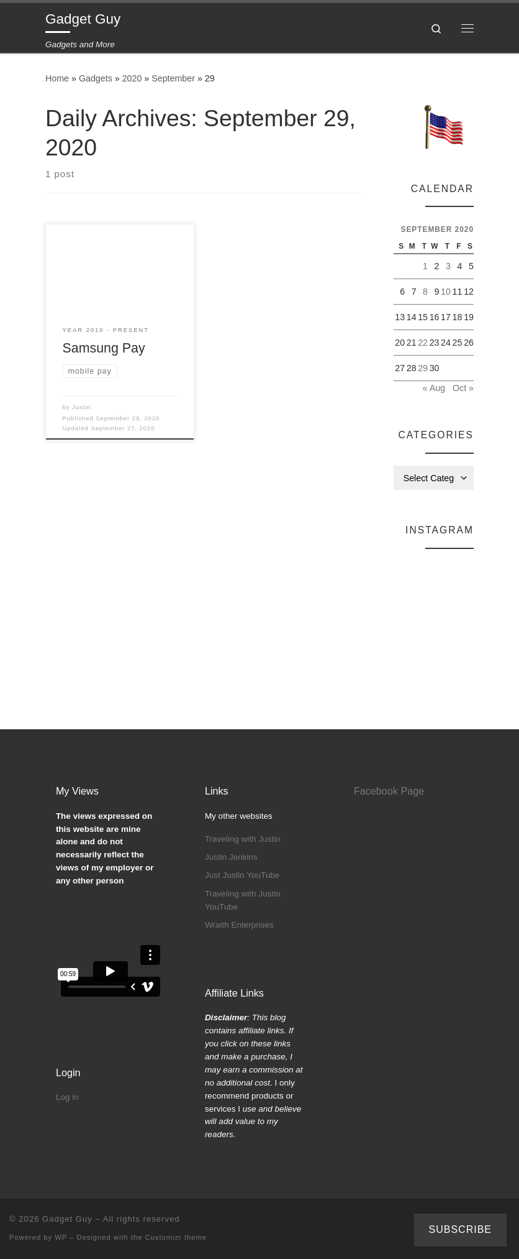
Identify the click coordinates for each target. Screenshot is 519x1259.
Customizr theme (176, 1237)
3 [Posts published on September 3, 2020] (448, 266)
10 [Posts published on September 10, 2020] (446, 292)
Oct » (463, 388)
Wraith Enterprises (239, 924)
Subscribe (460, 1229)
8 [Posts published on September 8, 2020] (425, 292)
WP (61, 1237)
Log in (67, 1097)
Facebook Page (389, 790)
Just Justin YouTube (242, 875)
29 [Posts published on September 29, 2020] (423, 368)
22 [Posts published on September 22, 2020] (423, 343)
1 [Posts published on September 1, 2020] (425, 266)
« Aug (434, 388)
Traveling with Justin (243, 839)
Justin (81, 407)
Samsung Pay (104, 348)
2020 (132, 78)
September (173, 78)
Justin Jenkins (231, 857)
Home (57, 78)
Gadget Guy (67, 1219)
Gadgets (95, 78)
